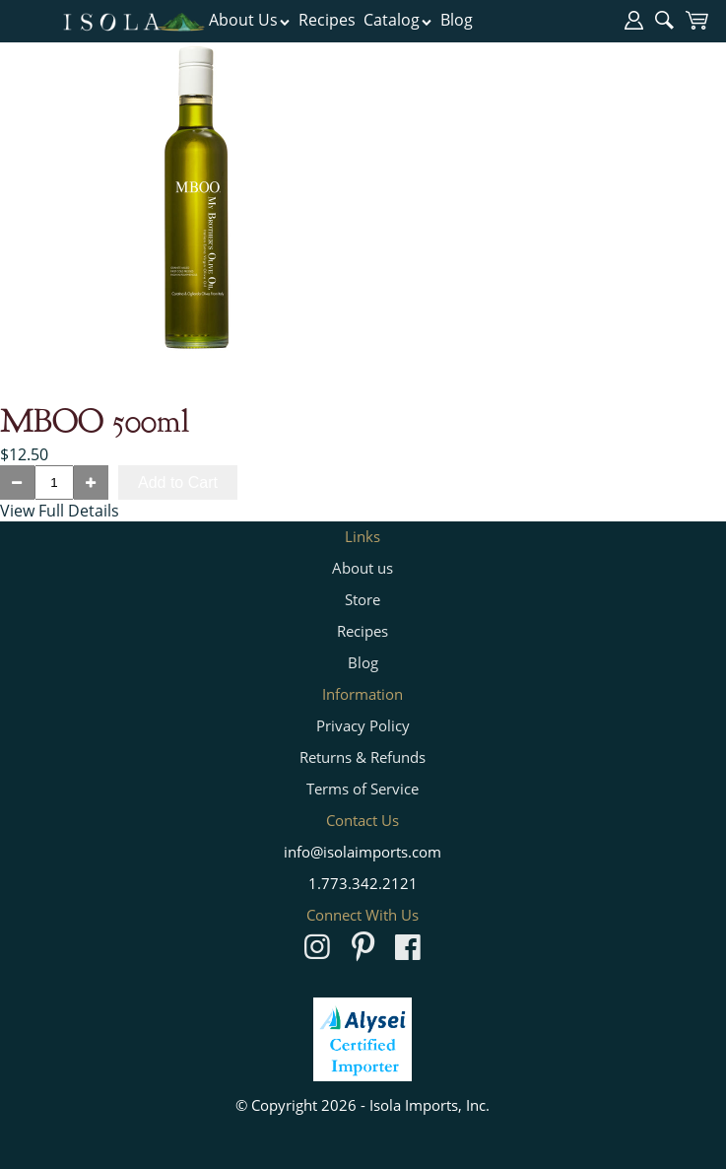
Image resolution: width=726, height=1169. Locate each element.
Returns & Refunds (362, 757)
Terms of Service (362, 788)
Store (362, 599)
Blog (456, 20)
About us (362, 568)
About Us (250, 20)
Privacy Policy (363, 725)
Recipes (327, 20)
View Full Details (59, 510)
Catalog (397, 20)
